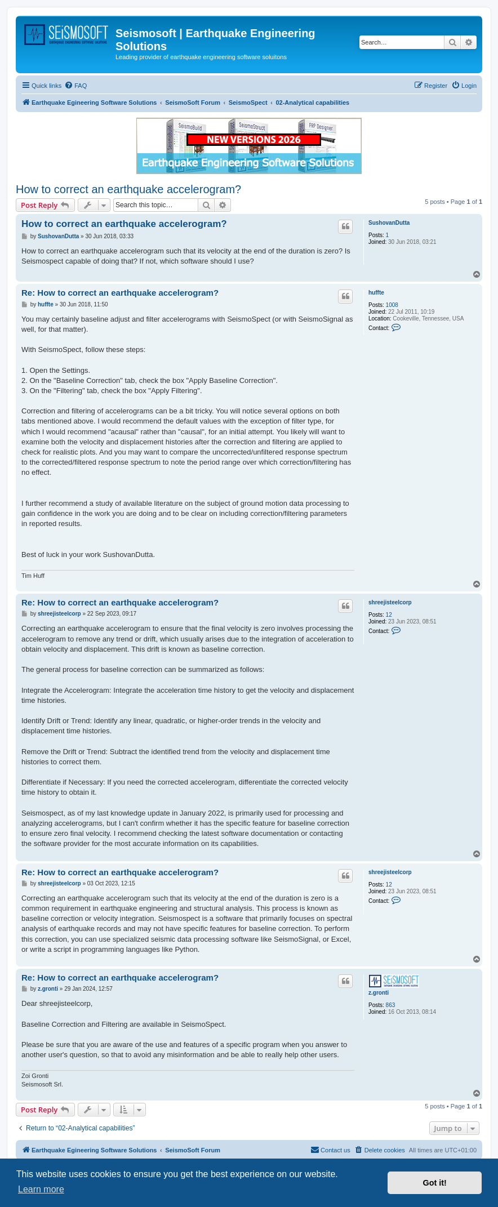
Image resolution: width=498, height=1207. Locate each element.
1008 (392, 305)
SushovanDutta (389, 223)
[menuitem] (75, 85)
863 (390, 1005)
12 (389, 615)
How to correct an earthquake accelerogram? (128, 189)
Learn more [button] (41, 1189)
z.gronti (378, 993)
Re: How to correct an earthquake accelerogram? (120, 292)
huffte (376, 292)
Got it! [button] (435, 1182)
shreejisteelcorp (390, 602)
